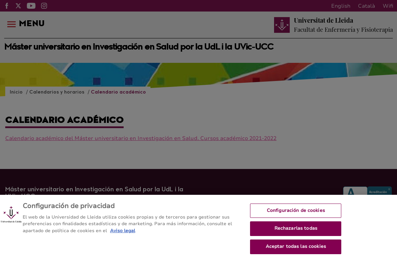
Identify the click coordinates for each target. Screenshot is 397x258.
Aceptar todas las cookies (296, 249)
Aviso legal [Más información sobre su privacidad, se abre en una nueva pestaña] (122, 233)
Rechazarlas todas (295, 231)
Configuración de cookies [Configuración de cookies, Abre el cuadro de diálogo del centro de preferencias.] (296, 213)
